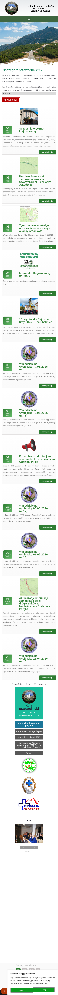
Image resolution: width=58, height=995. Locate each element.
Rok (38, 946)
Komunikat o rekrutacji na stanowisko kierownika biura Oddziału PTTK (37, 459)
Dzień (18, 946)
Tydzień (24, 946)
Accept (43, 990)
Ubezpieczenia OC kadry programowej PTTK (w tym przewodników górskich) (29, 745)
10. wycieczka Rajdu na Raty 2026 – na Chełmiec (35, 321)
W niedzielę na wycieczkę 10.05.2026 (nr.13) (33, 413)
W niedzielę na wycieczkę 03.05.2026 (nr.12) (33, 508)
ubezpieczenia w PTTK (29, 737)
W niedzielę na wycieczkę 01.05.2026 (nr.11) (33, 554)
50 (35, 684)
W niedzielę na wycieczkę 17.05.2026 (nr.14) (33, 366)
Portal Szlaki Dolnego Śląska (29, 731)
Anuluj (21, 990)
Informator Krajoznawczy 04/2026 (35, 274)
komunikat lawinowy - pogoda (29, 724)
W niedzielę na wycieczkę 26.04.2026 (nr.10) (33, 658)
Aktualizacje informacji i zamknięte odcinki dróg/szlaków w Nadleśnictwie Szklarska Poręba (34, 603)
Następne (42, 684)
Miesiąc (31, 946)
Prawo (29, 753)
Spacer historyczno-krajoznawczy (31, 130)
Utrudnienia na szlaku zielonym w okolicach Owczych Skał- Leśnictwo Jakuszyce (35, 180)
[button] (29, 19)
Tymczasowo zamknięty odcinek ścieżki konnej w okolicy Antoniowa (35, 228)
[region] (32, 983)
